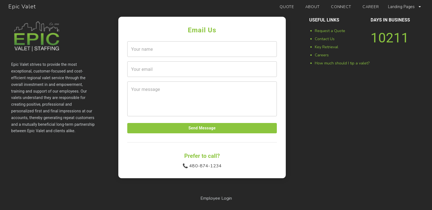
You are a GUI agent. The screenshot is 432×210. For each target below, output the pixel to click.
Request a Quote (330, 30)
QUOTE (287, 6)
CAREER (371, 6)
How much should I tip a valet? (342, 63)
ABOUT (312, 6)
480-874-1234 (205, 166)
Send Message (201, 128)
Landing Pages (405, 6)
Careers (322, 55)
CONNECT (341, 6)
